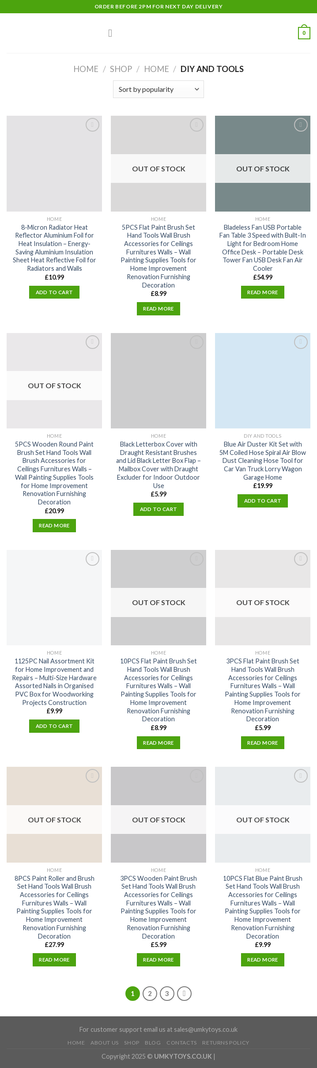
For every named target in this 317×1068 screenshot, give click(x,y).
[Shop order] (158, 89)
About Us (105, 1042)
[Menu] (113, 33)
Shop (121, 69)
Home (85, 69)
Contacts (181, 1042)
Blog (153, 1042)
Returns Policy (225, 1042)
